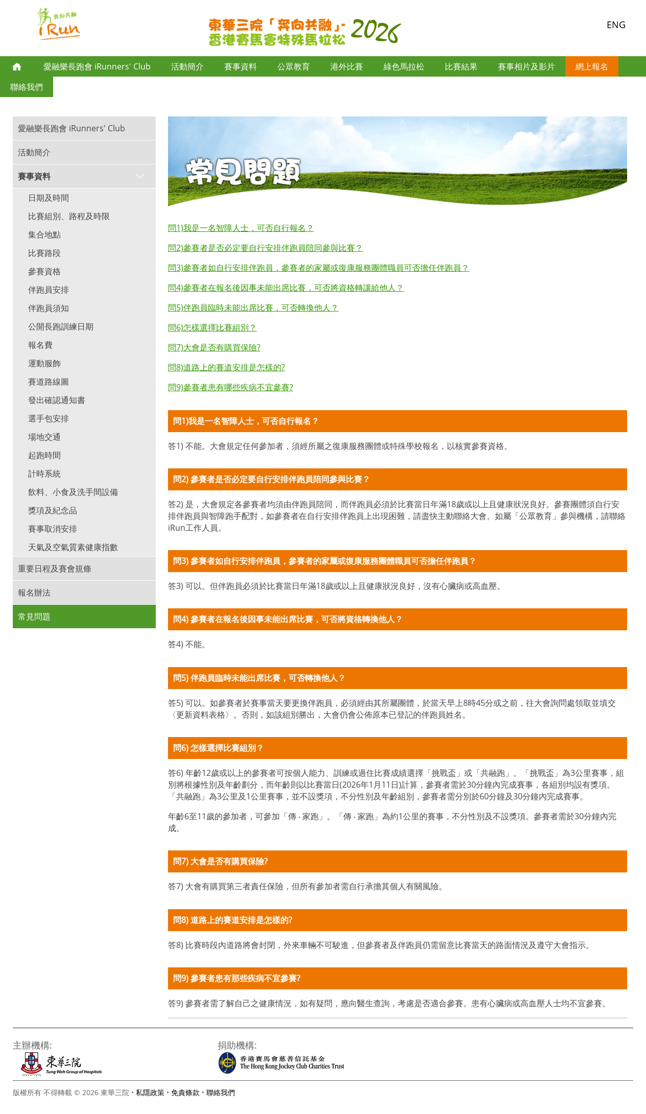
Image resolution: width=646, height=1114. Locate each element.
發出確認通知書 (56, 400)
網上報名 (592, 66)
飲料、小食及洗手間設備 (73, 491)
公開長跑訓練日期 (60, 326)
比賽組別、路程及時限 (69, 216)
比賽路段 (44, 252)
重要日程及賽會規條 (54, 568)
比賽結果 (461, 66)
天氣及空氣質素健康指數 (73, 547)
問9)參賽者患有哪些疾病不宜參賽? (230, 387)
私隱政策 (150, 1092)
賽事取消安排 (52, 528)
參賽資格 (44, 271)
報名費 (40, 344)
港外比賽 (346, 66)
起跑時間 (44, 455)
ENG (616, 24)
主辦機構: (32, 1044)
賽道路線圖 (48, 381)
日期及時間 (48, 197)
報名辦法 (34, 592)
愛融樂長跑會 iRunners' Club (97, 66)
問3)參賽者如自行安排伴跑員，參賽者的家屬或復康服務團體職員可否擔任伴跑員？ (318, 267)
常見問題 (34, 616)
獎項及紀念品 (52, 510)
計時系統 (44, 473)
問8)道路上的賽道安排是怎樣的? (226, 367)
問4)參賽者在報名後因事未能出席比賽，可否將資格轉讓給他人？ (286, 287)
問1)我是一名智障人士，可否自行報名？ (241, 227)
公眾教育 (293, 66)
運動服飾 (44, 363)
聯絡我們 (26, 86)
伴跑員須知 (48, 308)
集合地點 (44, 234)
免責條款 (185, 1092)
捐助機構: (237, 1044)
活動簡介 (187, 66)
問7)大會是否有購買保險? (214, 347)
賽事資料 (240, 66)
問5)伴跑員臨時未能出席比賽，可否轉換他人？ (253, 307)
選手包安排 (48, 418)
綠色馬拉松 (404, 66)
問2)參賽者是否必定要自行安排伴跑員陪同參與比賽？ (265, 247)
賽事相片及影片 (526, 66)
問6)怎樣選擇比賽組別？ (212, 327)
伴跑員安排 (48, 289)
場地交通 (44, 436)
